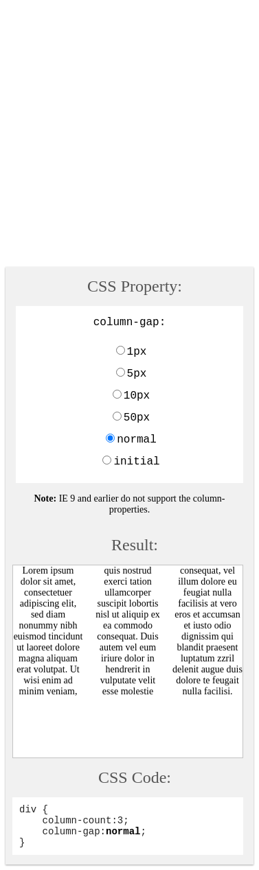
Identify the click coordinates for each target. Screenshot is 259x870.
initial (136, 462)
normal (137, 440)
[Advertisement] (129, 134)
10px (137, 396)
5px (137, 374)
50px (137, 418)
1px (137, 352)
